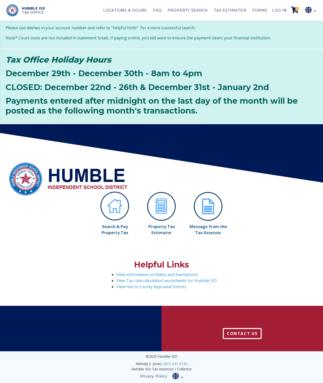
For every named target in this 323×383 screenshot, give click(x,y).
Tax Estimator (230, 10)
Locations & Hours (125, 10)
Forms (259, 10)
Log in (279, 10)
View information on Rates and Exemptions (157, 274)
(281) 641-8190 (175, 363)
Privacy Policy (153, 376)
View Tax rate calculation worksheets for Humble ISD (166, 280)
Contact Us (242, 333)
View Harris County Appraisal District (151, 286)
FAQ (157, 10)
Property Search (188, 10)
